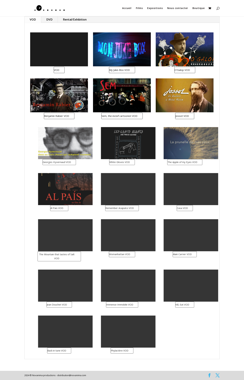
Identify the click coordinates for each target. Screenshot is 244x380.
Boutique (198, 8)
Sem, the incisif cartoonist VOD (120, 116)
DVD (49, 19)
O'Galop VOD (183, 70)
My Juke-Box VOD (120, 70)
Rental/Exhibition (75, 19)
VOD (33, 19)
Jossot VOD (183, 116)
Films (139, 8)
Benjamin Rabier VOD (57, 116)
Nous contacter (177, 8)
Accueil (126, 8)
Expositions (155, 8)
